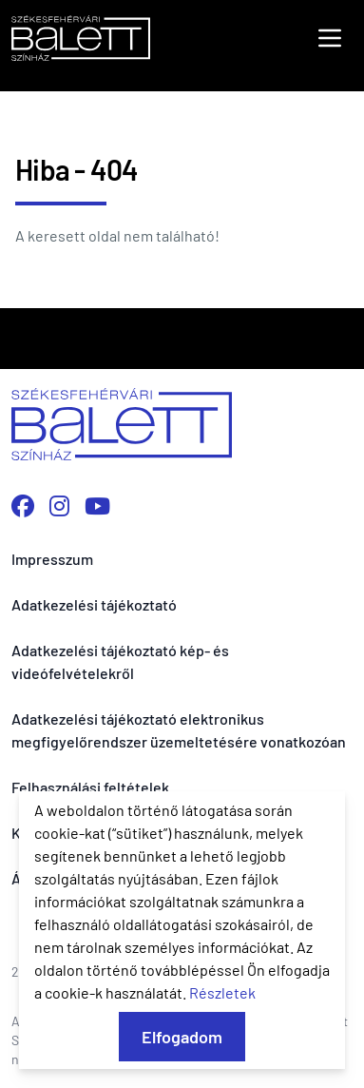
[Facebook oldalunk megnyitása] (22, 505)
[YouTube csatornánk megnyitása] (97, 505)
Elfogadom (182, 1036)
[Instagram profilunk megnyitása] (59, 505)
